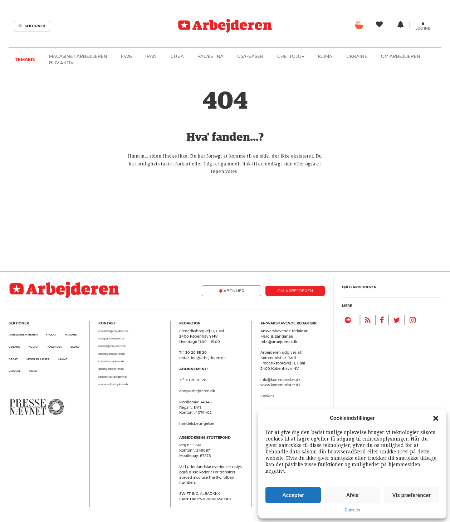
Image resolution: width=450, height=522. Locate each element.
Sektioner (32, 26)
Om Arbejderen (400, 56)
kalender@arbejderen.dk (112, 377)
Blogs (74, 346)
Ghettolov (290, 56)
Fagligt (51, 334)
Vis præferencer (411, 495)
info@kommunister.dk (280, 379)
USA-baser (250, 56)
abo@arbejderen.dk (197, 391)
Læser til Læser (37, 359)
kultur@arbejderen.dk (111, 361)
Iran (151, 56)
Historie (15, 371)
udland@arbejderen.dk (111, 354)
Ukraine (356, 56)
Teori (33, 371)
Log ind (423, 28)
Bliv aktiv (61, 62)
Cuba (177, 56)
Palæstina (210, 56)
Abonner (231, 290)
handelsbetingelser (197, 423)
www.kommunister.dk (280, 385)
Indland (71, 334)
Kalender (55, 346)
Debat (13, 359)
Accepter (293, 495)
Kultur (34, 346)
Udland (14, 346)
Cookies (352, 509)
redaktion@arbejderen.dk (113, 331)
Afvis (352, 495)
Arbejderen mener (23, 334)
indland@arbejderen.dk (112, 346)
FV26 (126, 56)
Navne (62, 359)
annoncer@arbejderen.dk (113, 384)
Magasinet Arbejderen (78, 56)
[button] (435, 418)
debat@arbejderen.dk (111, 369)
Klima (325, 56)
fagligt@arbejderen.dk (111, 338)
